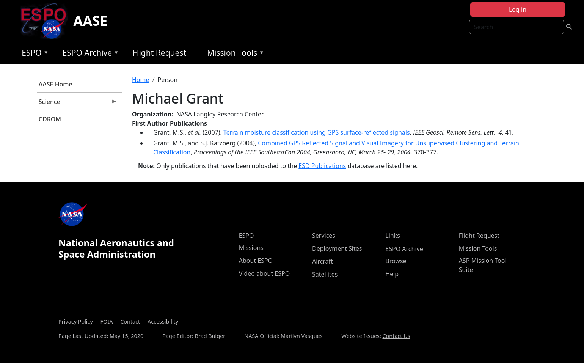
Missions (251, 248)
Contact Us (396, 335)
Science (77, 103)
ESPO (33, 54)
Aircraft (322, 261)
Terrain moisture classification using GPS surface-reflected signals (316, 132)
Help (392, 274)
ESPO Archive (89, 54)
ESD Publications (322, 166)
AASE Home (55, 84)
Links (392, 235)
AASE (91, 20)
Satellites (325, 274)
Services (323, 235)
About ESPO (256, 260)
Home (140, 79)
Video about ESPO (264, 273)
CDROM (50, 119)
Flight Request (159, 52)
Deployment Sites (337, 248)
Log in (517, 9)
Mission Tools (233, 54)
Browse (395, 261)
